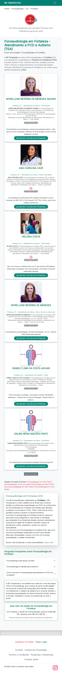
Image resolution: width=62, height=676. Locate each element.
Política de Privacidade (36, 650)
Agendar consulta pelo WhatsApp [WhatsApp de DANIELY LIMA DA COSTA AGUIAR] (31, 404)
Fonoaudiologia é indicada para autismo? (22, 567)
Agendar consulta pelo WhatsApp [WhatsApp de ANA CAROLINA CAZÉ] (31, 207)
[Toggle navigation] (55, 3)
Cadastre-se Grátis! (24, 642)
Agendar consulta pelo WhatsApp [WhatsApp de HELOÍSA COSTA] (31, 275)
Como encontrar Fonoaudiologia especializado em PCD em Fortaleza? (29, 573)
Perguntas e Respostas (42, 654)
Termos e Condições (19, 654)
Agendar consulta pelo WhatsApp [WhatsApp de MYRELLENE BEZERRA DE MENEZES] (31, 338)
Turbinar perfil (31, 659)
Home (6, 9)
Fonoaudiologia (17, 9)
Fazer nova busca (31, 474)
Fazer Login (41, 642)
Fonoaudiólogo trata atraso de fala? (20, 561)
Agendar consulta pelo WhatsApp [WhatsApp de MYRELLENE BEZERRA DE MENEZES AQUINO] (31, 138)
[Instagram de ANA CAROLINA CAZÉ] (31, 188)
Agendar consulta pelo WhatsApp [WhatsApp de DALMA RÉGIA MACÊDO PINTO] (31, 466)
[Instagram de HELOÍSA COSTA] (31, 257)
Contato (19, 650)
